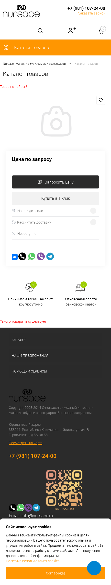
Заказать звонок (91, 13)
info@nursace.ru (37, 515)
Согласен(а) (55, 573)
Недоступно (24, 234)
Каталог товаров (26, 47)
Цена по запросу (32, 159)
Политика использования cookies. (33, 561)
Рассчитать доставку (31, 222)
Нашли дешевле (27, 211)
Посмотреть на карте (25, 443)
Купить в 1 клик (55, 198)
